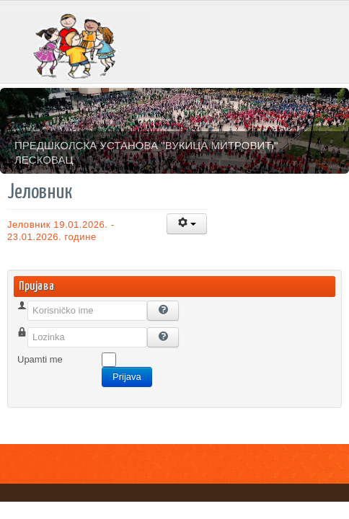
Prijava (126, 376)
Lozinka (33, 354)
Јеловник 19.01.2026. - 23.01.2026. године (61, 230)
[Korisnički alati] (187, 223)
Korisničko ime (48, 327)
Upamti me (40, 359)
